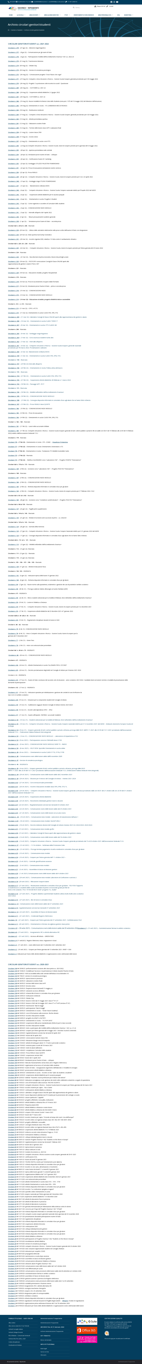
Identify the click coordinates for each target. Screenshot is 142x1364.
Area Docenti (34, 15)
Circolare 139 (12, 986)
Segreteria (128, 15)
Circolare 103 (12, 1068)
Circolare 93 (12, 1092)
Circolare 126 (12, 1016)
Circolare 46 (12, 1194)
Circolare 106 (12, 1060)
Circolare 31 (12, 1231)
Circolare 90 (12, 1100)
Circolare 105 (12, 1063)
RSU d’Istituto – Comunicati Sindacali (19, 1335)
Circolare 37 (12, 1216)
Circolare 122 (12, 1023)
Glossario (43, 1355)
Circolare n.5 (12, 936)
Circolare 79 (12, 1117)
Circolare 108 (12, 1055)
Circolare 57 (12, 1167)
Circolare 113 (12, 1043)
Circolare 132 (12, 1003)
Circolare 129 (12, 1011)
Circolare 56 (12, 1169)
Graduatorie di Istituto (15, 1345)
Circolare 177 (12, 447)
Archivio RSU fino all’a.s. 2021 (17, 1339)
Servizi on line (45, 1352)
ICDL (118, 15)
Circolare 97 (12, 1083)
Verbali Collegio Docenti (16, 1332)
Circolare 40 (12, 1209)
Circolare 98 (12, 1080)
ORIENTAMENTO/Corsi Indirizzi (84, 15)
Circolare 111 (12, 1048)
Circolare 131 (12, 1006)
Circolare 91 (12, 1097)
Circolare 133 (12, 1001)
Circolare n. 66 (13, 665)
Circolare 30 (12, 1234)
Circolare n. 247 (13, 186)
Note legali (44, 1348)
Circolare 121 (12, 1026)
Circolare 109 (12, 1053)
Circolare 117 (12, 1035)
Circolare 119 (12, 1030)
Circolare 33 (12, 1226)
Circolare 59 (12, 1162)
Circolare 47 (12, 1192)
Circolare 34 (12, 1224)
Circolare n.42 (13, 783)
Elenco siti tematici (46, 1340)
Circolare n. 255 (13, 150)
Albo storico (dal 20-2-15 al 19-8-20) (19, 1326)
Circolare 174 (12, 460)
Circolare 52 (12, 1179)
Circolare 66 (12, 1145)
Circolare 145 (12, 971)
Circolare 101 (12, 1073)
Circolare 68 (12, 1140)
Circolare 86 (12, 1110)
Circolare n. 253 (13, 159)
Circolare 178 (12, 442)
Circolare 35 (12, 1221)
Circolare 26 (12, 1244)
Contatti (111, 6)
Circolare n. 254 (13, 155)
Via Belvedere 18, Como (24, 2)
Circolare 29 (12, 1236)
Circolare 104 (12, 1065)
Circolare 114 (12, 1040)
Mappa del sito (101, 6)
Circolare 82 (12, 1112)
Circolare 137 (12, 991)
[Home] (8, 30)
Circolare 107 (12, 1058)
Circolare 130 (12, 1008)
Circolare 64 (12, 1149)
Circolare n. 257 (13, 141)
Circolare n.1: (12, 954)
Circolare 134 (12, 998)
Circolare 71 (12, 1132)
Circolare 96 (12, 1085)
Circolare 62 (12, 1154)
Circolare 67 (12, 1142)
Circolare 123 (12, 1020)
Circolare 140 (12, 983)
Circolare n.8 (12, 928)
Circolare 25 (12, 1246)
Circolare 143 (12, 976)
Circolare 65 (12, 1147)
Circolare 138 (12, 988)
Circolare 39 (12, 1211)
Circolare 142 (12, 978)
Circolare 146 (12, 968)
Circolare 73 (12, 1130)
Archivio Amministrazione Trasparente (52, 1331)
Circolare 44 (12, 1199)
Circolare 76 (12, 1122)
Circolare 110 (12, 1050)
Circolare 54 (12, 1174)
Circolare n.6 (12, 932)
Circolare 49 (12, 1187)
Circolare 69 (12, 1137)
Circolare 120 (12, 1028)
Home (11, 15)
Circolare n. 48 (13, 756)
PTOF (67, 15)
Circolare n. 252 (13, 164)
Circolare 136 (12, 993)
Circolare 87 (12, 1107)
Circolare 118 (12, 1033)
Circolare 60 (12, 1159)
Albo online (12, 1323)
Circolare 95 (12, 1087)
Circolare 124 (12, 1018)
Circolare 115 (12, 1038)
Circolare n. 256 (13, 146)
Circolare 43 (12, 1202)
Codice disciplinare (14, 1342)
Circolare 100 (12, 1075)
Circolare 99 (12, 1078)
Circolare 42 (12, 1204)
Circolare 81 (12, 1115)
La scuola (21, 15)
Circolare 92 (12, 1095)
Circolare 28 (12, 1239)
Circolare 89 (12, 1102)
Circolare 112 (12, 1045)
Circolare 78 (12, 1120)
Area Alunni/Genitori (52, 15)
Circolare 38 (12, 1214)
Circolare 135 (12, 996)
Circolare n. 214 (13, 299)
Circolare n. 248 (13, 181)
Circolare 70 (12, 1135)
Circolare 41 (12, 1206)
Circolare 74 (12, 1127)
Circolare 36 (12, 1219)
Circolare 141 (12, 981)
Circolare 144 (12, 973)
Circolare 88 (12, 1105)
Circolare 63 (12, 1152)
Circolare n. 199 (13, 356)
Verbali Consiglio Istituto (16, 1329)
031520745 (13, 2)
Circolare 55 (12, 1172)
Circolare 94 (12, 1090)
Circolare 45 (12, 1197)
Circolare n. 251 (13, 168)
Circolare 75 (12, 1125)
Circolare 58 (12, 1164)
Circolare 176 (12, 451)
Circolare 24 (12, 1249)
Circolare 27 (12, 1241)
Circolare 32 (12, 1229)
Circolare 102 (12, 1070)
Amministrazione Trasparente (49, 1323)
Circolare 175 (12, 455)
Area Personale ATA (105, 15)
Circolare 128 (12, 1013)
